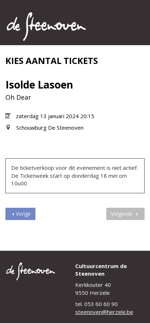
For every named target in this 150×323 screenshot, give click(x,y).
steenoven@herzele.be (104, 311)
